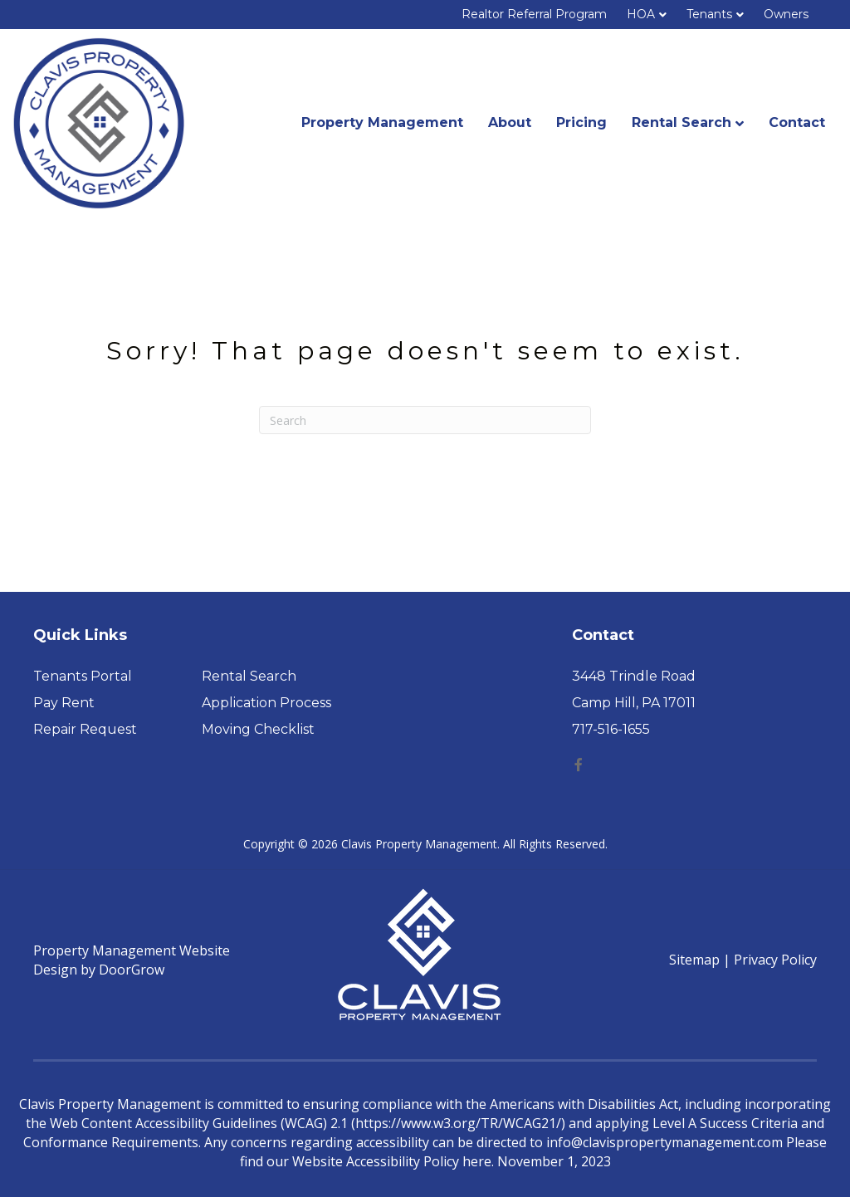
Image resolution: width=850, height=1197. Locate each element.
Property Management (382, 122)
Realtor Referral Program (534, 14)
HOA (641, 14)
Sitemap (694, 959)
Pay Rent (64, 703)
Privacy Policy (775, 959)
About (509, 122)
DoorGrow (131, 969)
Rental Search (681, 122)
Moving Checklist (258, 729)
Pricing (581, 122)
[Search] (425, 420)
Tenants (709, 14)
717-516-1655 (611, 729)
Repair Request (85, 729)
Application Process (266, 703)
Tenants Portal (82, 676)
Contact (797, 122)
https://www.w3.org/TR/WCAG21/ (458, 1123)
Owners (786, 14)
